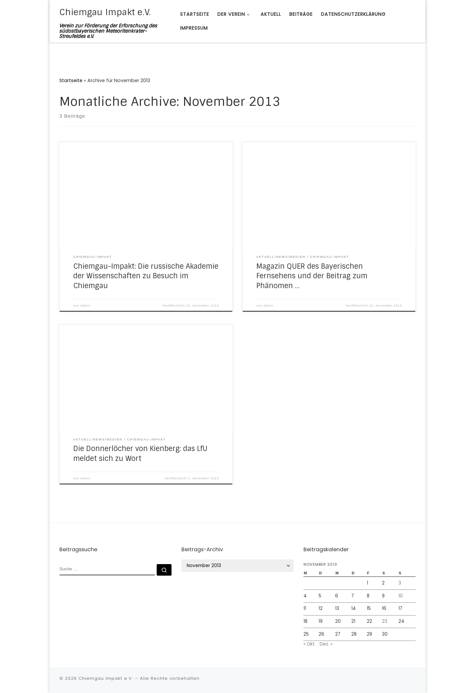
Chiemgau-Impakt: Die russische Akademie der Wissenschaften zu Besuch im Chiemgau (145, 276)
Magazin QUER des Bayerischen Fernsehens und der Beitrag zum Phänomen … (311, 276)
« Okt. (309, 644)
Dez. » (326, 644)
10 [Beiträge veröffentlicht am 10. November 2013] (400, 596)
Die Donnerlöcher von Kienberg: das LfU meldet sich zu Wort (140, 453)
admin (85, 305)
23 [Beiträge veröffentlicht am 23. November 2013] (384, 621)
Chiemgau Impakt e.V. (106, 678)
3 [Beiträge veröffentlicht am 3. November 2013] (399, 583)
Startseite (70, 80)
